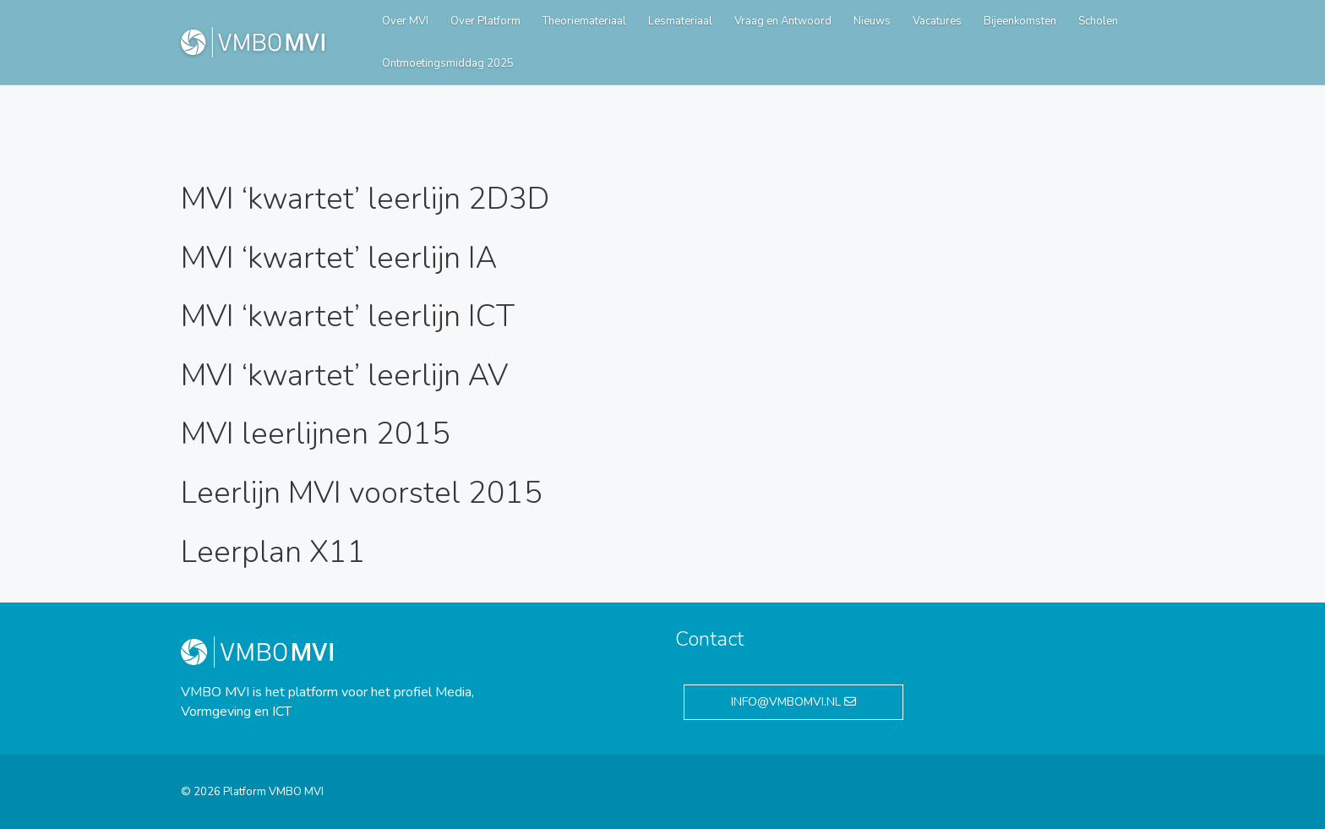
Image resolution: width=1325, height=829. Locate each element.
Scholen (1098, 21)
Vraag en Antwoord (783, 21)
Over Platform (485, 21)
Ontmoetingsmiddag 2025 (448, 63)
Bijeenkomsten (1020, 21)
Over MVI (405, 21)
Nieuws (872, 21)
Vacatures (937, 21)
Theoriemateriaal (584, 21)
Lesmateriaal (680, 21)
